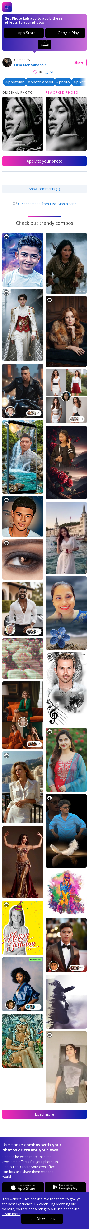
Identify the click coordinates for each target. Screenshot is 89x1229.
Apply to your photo (44, 161)
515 (50, 72)
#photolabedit (40, 82)
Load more (44, 1114)
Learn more (11, 1214)
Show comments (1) (44, 189)
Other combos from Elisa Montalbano (45, 203)
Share (78, 62)
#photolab (14, 82)
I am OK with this (42, 1218)
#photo (63, 82)
